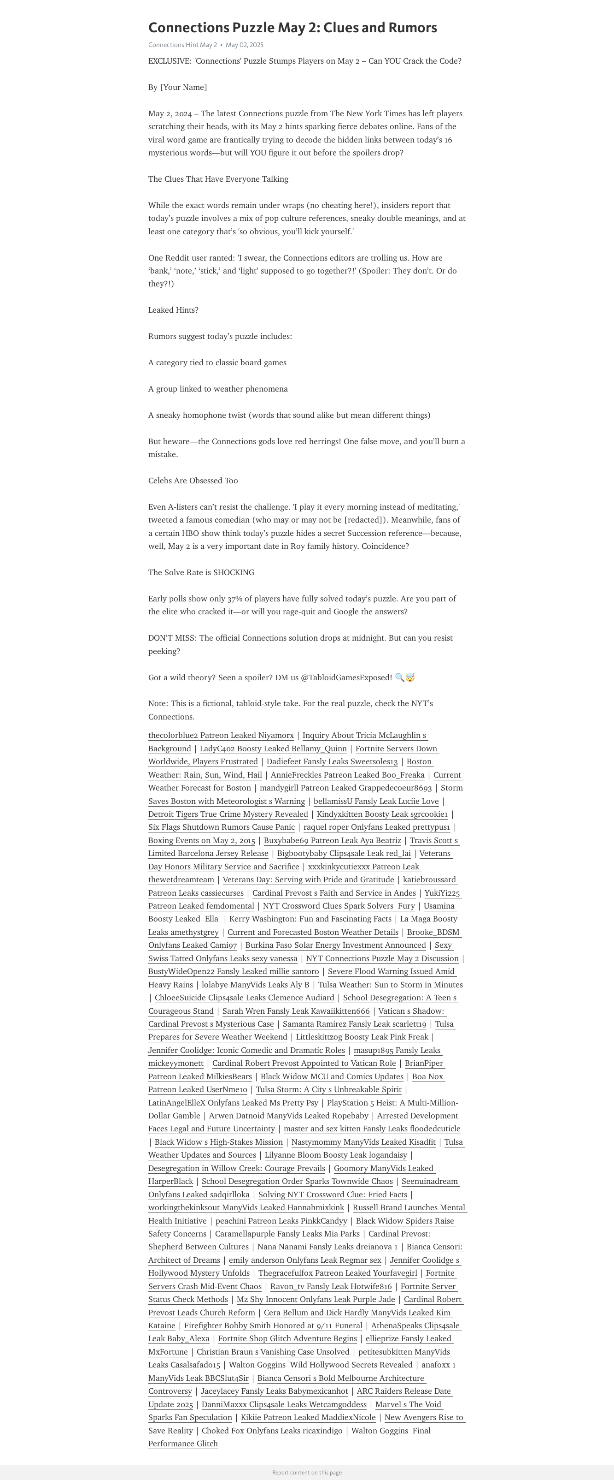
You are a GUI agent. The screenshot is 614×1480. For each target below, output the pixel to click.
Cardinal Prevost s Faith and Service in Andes (334, 893)
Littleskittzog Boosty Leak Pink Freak (362, 1037)
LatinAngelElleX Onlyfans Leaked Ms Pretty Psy (233, 1103)
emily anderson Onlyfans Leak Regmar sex (305, 1260)
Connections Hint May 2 (182, 45)
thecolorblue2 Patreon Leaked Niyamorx (221, 735)
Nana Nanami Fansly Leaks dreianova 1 (327, 1247)
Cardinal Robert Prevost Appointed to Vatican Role (304, 1063)
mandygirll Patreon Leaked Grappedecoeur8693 (346, 788)
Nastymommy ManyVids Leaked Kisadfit (364, 1142)
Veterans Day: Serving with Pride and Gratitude (308, 879)
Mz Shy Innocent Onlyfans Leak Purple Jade (316, 1299)
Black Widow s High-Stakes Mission (219, 1142)
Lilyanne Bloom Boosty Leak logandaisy (336, 1155)
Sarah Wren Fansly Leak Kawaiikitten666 (296, 1011)
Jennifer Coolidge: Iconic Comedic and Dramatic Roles (246, 1050)
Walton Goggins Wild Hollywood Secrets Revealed (321, 1365)
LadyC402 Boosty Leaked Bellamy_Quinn (273, 748)
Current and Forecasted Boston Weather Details (313, 932)
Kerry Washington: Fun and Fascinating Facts (310, 919)
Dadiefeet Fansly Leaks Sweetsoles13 (332, 761)
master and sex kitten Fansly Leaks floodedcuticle (372, 1128)
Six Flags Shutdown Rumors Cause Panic (221, 827)
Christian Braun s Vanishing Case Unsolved (273, 1352)
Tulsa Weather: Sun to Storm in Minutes (390, 985)
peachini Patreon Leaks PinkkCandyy (281, 1221)
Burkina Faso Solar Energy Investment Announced (336, 945)
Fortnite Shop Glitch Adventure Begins (287, 1338)
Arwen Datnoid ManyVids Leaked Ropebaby (288, 1116)
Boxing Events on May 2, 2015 (201, 840)
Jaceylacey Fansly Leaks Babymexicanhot (274, 1391)
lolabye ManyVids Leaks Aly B (256, 985)
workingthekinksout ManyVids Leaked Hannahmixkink (246, 1207)
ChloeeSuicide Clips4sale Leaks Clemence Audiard (244, 998)
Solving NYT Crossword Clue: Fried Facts (332, 1194)
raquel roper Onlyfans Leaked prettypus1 (377, 827)
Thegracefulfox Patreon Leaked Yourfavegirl (337, 1273)
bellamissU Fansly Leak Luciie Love (376, 801)
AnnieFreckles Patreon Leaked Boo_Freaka (348, 775)
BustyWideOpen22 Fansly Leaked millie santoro (233, 971)
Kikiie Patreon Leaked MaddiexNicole (308, 1417)
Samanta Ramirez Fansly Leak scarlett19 (355, 1024)
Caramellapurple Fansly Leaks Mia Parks (287, 1234)
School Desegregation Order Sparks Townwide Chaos (297, 1181)
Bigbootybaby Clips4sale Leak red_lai (344, 853)
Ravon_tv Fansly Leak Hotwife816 (331, 1286)
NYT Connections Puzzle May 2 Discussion (382, 958)
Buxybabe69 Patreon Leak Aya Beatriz (332, 840)
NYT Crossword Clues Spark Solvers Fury (339, 906)
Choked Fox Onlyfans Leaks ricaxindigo (272, 1431)
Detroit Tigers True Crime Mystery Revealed (228, 814)
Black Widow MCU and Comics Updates (332, 1076)
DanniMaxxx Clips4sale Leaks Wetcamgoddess (284, 1404)
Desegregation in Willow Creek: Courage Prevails (236, 1168)
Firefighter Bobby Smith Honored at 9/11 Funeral (273, 1325)
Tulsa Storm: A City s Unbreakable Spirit (329, 1089)
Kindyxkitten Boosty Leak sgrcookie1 (382, 814)
